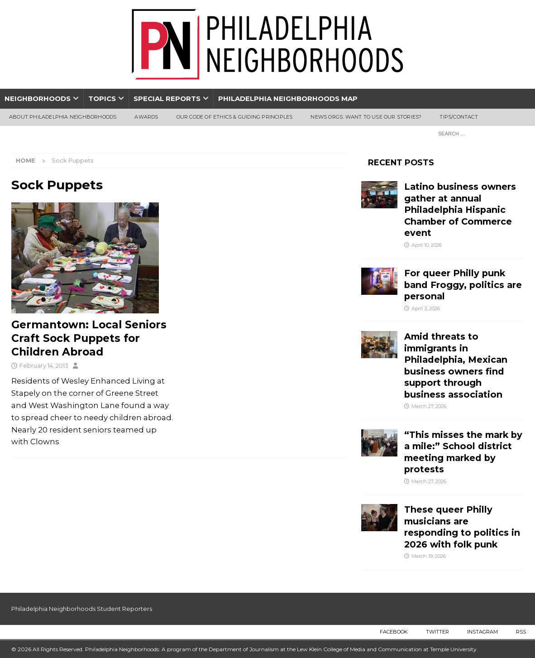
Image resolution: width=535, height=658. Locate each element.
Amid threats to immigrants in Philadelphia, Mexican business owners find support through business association (455, 365)
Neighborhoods (38, 98)
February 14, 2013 (43, 365)
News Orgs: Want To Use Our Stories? (365, 117)
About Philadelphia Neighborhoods (62, 117)
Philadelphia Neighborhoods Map (288, 98)
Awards (146, 117)
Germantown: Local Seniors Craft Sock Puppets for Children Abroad (89, 338)
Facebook (394, 632)
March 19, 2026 (428, 556)
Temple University (453, 649)
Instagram (482, 632)
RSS (521, 632)
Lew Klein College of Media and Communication (359, 649)
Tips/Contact (458, 117)
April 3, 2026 (425, 308)
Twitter (437, 632)
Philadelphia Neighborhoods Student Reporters (81, 608)
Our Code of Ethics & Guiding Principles (235, 117)
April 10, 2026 (426, 245)
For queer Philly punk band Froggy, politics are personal (463, 285)
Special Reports (167, 98)
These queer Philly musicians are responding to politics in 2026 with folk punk (462, 526)
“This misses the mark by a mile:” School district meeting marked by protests (463, 452)
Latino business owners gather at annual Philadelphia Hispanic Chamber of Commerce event (460, 209)
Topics (102, 98)
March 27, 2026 (428, 406)
